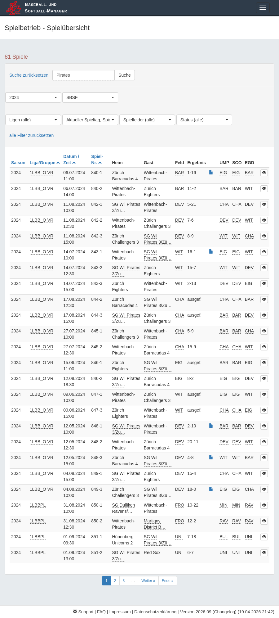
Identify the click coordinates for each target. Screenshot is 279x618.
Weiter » (148, 581)
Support (83, 611)
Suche (124, 75)
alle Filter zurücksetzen (31, 135)
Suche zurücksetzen (28, 75)
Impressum (120, 611)
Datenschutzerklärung (155, 611)
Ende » (168, 581)
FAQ (101, 611)
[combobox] (33, 97)
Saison (19, 162)
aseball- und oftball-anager (46, 7)
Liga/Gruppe (45, 162)
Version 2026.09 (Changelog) (208, 611)
